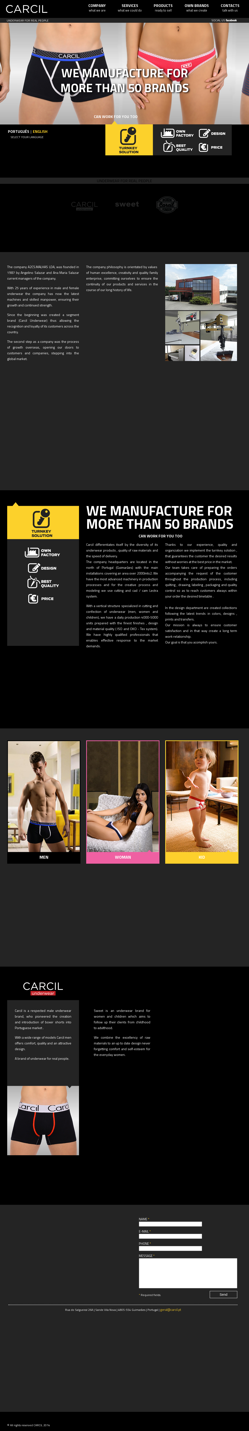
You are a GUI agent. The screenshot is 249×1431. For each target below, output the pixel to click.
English (40, 131)
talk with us (230, 8)
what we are (97, 8)
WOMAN (123, 857)
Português (18, 131)
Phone (145, 1243)
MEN (44, 857)
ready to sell (163, 8)
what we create (197, 8)
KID (202, 857)
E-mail (145, 1231)
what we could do (130, 8)
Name (144, 1219)
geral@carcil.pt (170, 1315)
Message (146, 1255)
